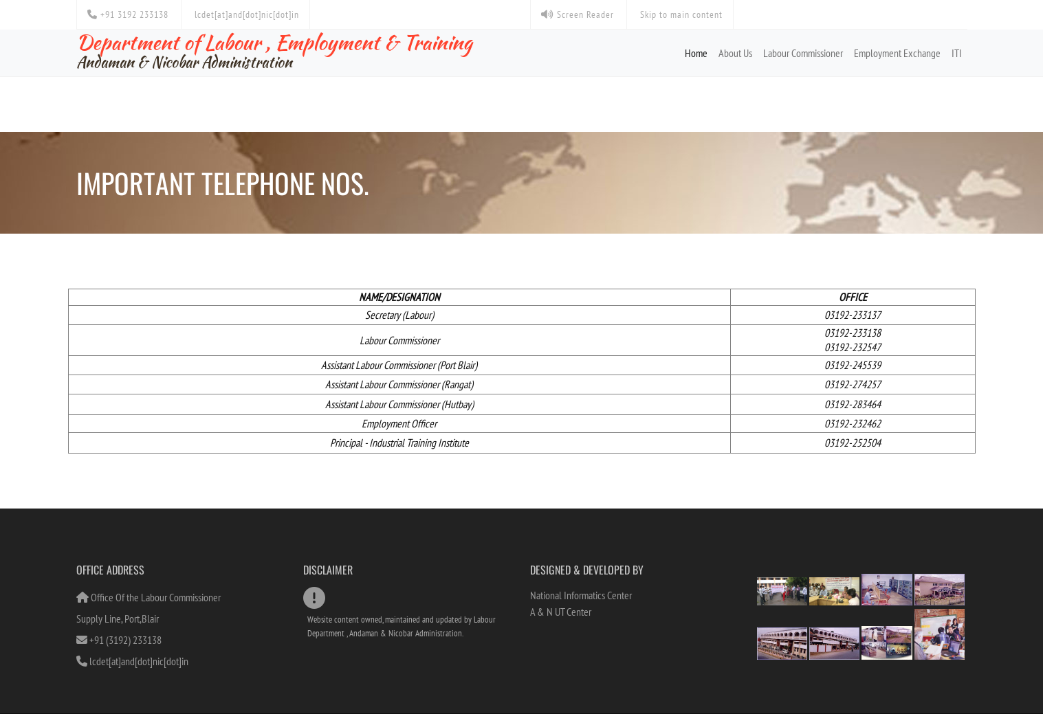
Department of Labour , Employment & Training (274, 50)
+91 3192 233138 (127, 14)
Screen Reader (577, 14)
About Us (735, 53)
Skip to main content (680, 14)
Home (696, 53)
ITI (957, 53)
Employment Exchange (897, 53)
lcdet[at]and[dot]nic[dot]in (245, 14)
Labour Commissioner (803, 53)
